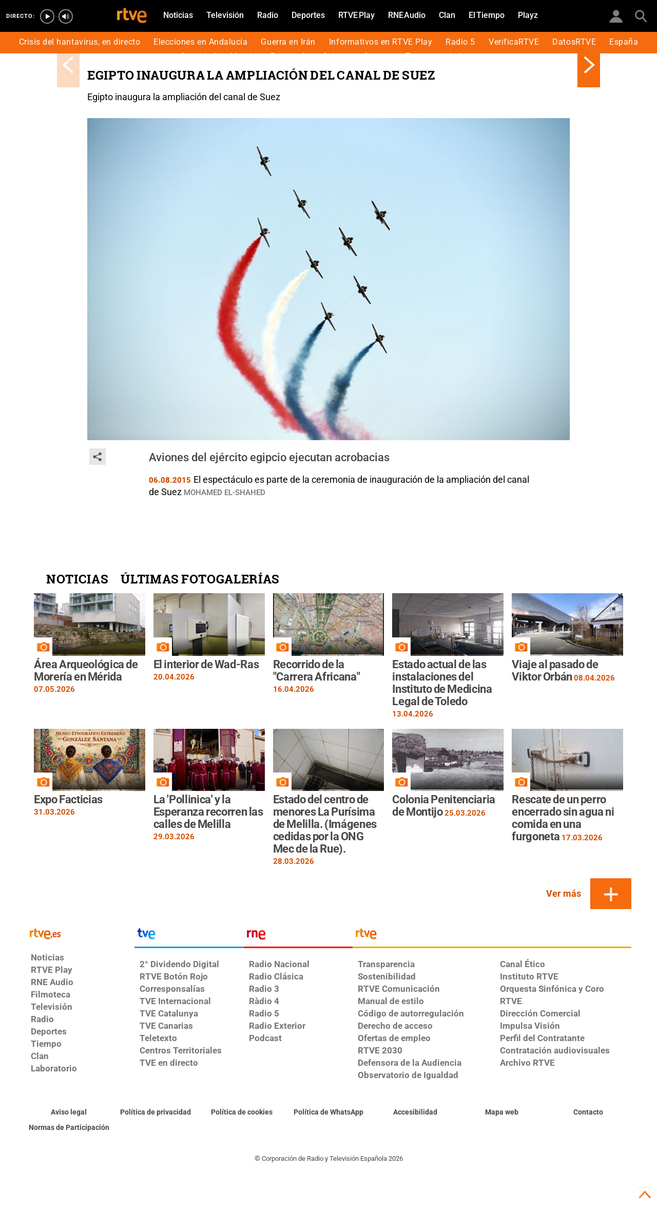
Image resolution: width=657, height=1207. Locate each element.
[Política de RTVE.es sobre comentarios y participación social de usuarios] (69, 1128)
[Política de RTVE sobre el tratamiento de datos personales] (156, 1112)
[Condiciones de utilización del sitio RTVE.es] (69, 1112)
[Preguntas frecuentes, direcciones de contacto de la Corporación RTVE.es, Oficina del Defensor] (588, 1112)
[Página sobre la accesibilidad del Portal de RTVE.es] (415, 1112)
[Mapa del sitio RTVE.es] (502, 1112)
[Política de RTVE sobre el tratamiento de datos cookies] (242, 1112)
